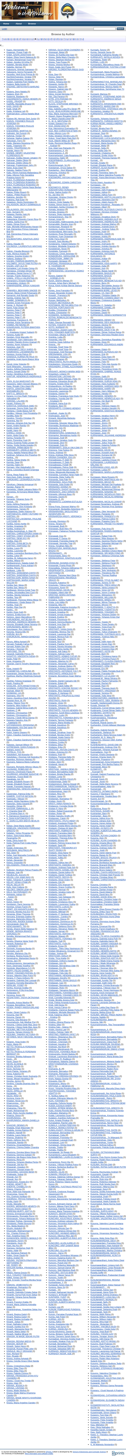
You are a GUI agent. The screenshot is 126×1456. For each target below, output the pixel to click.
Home (6, 23)
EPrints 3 (49, 1452)
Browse (32, 23)
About (19, 23)
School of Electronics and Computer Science (89, 1452)
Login (4, 28)
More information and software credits (39, 1454)
